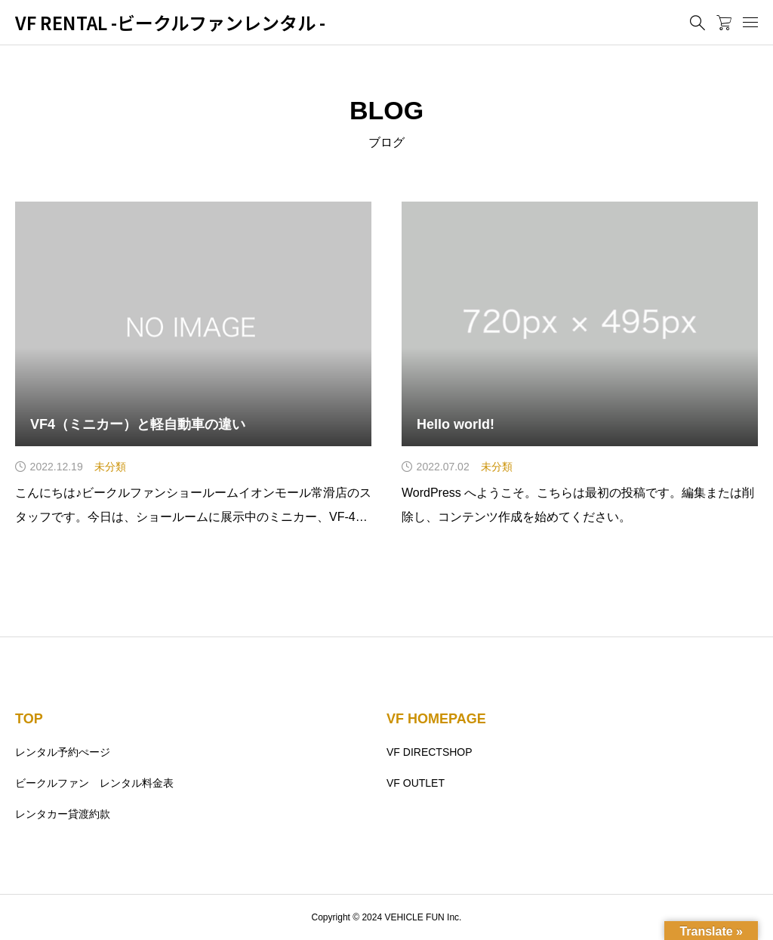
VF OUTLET (415, 783)
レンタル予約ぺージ (62, 752)
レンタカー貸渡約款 (62, 814)
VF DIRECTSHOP (429, 752)
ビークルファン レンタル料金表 (94, 783)
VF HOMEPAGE (436, 718)
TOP (29, 718)
